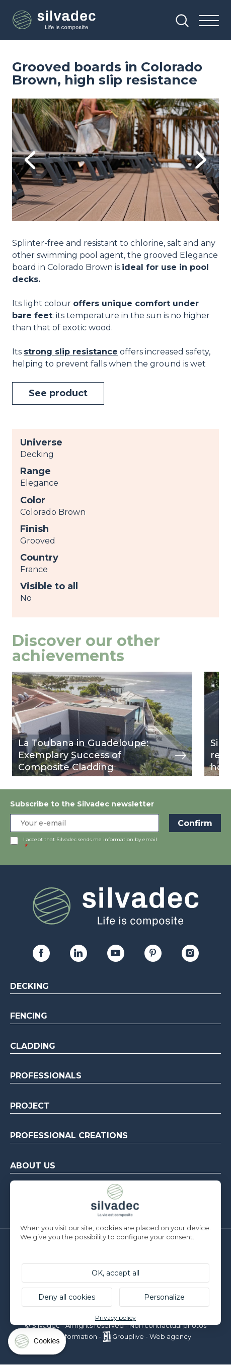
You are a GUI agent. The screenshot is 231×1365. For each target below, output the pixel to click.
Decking (29, 986)
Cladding (32, 1046)
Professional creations (69, 1135)
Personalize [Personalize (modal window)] (164, 1297)
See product (58, 393)
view (21, 677)
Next (201, 159)
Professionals (46, 1075)
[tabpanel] (115, 160)
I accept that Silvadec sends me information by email (90, 839)
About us (32, 1165)
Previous (30, 160)
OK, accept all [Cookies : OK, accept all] (115, 1273)
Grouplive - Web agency (151, 1336)
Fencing (28, 1016)
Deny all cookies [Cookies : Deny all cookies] (66, 1297)
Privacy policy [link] (115, 1317)
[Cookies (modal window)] (37, 1343)
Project (30, 1106)
